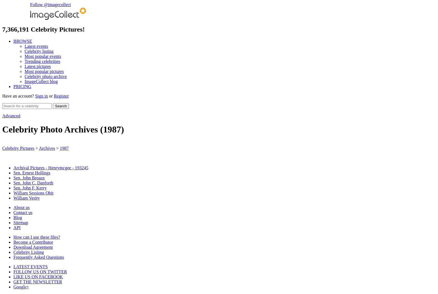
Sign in (41, 96)
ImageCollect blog (41, 81)
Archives (47, 148)
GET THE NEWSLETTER (37, 281)
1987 (64, 148)
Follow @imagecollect (50, 4)
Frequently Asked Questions (38, 257)
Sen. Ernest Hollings (31, 172)
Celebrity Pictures (18, 148)
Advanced (11, 115)
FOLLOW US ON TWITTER (40, 271)
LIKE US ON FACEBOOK (38, 276)
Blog (17, 217)
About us (21, 207)
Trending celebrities (42, 61)
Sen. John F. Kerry (30, 188)
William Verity (26, 198)
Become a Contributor (33, 242)
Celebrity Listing (28, 252)
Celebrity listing (39, 51)
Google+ (21, 286)
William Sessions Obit (33, 193)
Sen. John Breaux (29, 178)
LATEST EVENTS (30, 266)
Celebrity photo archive (46, 76)
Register (61, 96)
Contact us (22, 212)
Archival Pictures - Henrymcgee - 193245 (50, 167)
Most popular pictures (44, 71)
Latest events (36, 46)
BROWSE (22, 41)
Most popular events (43, 56)
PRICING (22, 86)
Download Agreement (33, 247)
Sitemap (20, 222)
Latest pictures (38, 66)
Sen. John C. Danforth (33, 183)
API (17, 227)
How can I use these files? (36, 237)
